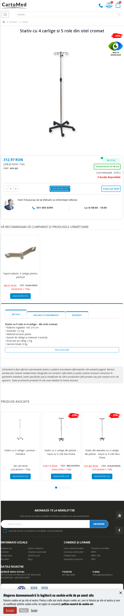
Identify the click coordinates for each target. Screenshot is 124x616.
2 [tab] (60, 487)
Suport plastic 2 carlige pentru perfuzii (20, 275)
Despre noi (6, 548)
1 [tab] (56, 487)
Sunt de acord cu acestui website (35, 530)
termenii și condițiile (36, 530)
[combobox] (69, 14)
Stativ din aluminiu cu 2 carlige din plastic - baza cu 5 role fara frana (102, 454)
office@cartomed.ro (103, 574)
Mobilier (13, 22)
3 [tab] (64, 487)
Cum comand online (74, 548)
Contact (4, 551)
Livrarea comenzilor (74, 551)
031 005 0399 (45, 207)
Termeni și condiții (100, 548)
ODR (93, 559)
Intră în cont (34, 555)
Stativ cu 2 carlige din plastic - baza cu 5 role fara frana (61, 452)
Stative (25, 22)
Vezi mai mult (62, 349)
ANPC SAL (96, 555)
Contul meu (6, 555)
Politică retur (70, 555)
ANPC (93, 551)
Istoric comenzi (35, 548)
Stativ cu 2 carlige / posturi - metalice (20, 452)
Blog (30, 559)
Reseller (5, 559)
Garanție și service (73, 559)
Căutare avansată (37, 551)
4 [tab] (68, 487)
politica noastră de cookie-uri (77, 604)
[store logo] (14, 6)
